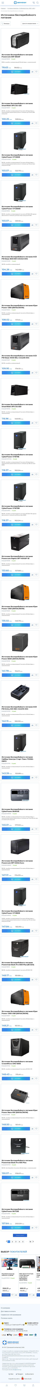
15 (30, 1242)
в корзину (7, 1295)
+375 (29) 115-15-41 (9, 1331)
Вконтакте (29, 1374)
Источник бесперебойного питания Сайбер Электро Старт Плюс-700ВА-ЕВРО (18, 759)
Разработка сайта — (15, 1378)
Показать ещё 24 (20, 1235)
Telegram (19, 1374)
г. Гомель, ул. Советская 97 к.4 (14, 1325)
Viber (11, 1374)
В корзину (16, 72)
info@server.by (17, 1369)
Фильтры (5, 24)
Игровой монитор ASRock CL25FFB (8, 1274)
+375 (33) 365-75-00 (21, 1331)
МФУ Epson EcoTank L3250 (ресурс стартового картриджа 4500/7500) (26, 1277)
